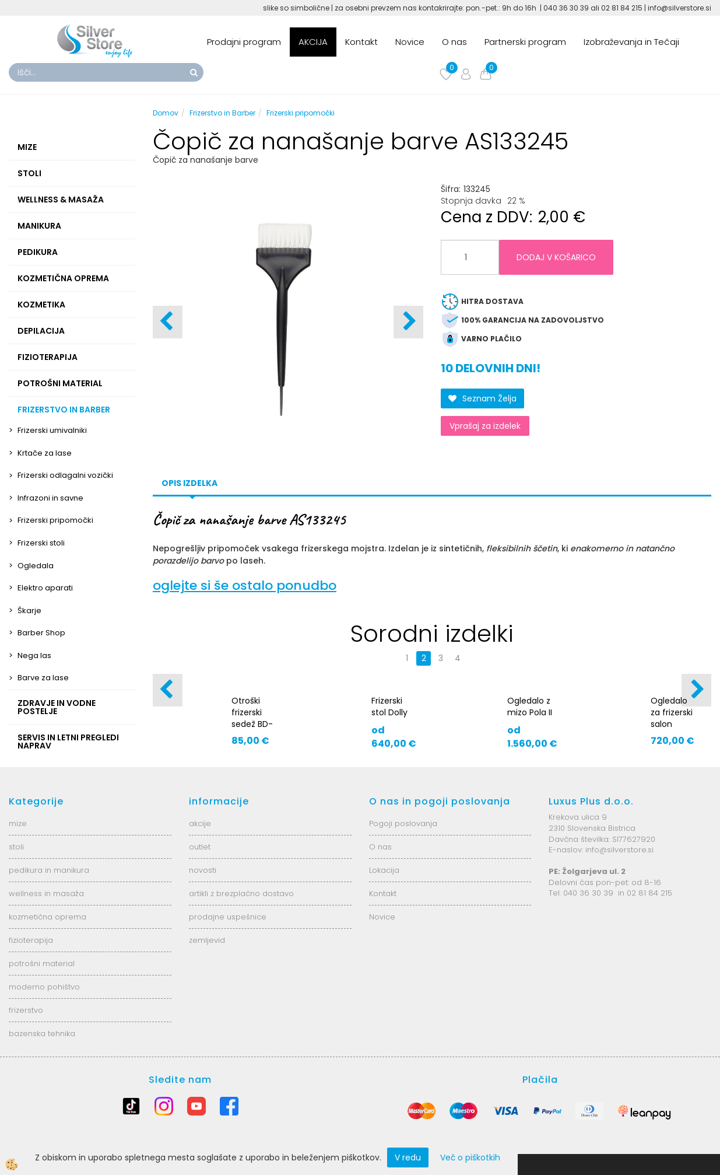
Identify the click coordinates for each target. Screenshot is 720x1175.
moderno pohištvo (44, 986)
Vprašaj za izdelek (485, 426)
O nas (454, 42)
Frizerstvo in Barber (222, 113)
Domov (165, 113)
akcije (200, 823)
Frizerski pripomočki (55, 520)
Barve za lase (43, 677)
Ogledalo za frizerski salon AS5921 (672, 718)
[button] (408, 322)
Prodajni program (244, 42)
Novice (409, 42)
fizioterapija (31, 940)
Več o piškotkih (470, 1157)
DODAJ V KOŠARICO (556, 257)
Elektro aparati (45, 587)
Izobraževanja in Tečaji (631, 42)
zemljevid (207, 940)
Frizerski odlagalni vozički (65, 475)
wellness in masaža (46, 893)
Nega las (34, 655)
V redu (408, 1157)
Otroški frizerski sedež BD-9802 (252, 718)
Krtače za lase (44, 453)
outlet (199, 846)
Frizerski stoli (41, 542)
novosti (202, 870)
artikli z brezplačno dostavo (241, 893)
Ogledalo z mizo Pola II (529, 706)
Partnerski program (525, 42)
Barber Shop (41, 632)
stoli (16, 846)
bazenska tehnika (42, 1033)
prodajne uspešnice (227, 916)
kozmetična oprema (47, 916)
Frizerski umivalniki (52, 430)
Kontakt (361, 42)
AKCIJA (313, 42)
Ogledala (35, 565)
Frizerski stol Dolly (389, 706)
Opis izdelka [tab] (189, 483)
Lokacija (384, 870)
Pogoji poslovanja (403, 823)
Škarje (29, 610)
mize (18, 823)
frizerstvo (26, 1010)
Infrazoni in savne (50, 497)
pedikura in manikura (49, 870)
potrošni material (42, 963)
